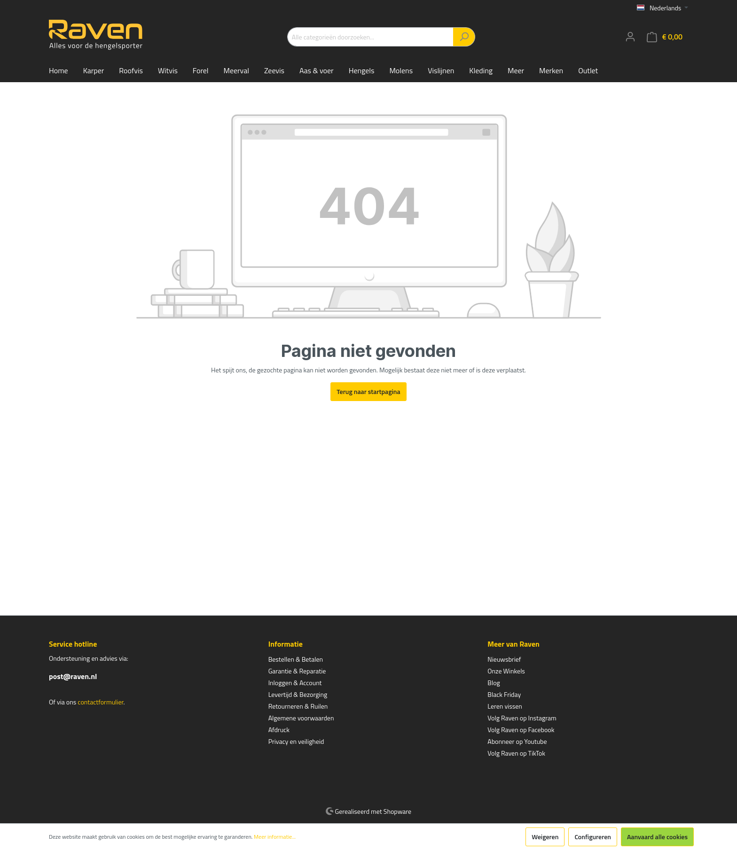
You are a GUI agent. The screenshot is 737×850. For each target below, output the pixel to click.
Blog (493, 683)
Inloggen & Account (295, 683)
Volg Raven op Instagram (521, 718)
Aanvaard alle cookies (657, 837)
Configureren (592, 837)
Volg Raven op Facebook (520, 729)
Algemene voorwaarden (301, 718)
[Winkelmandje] (664, 37)
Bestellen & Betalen (295, 659)
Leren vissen (504, 706)
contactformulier (100, 702)
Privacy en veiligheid (296, 741)
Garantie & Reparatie (297, 671)
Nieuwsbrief (504, 659)
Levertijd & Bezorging (298, 694)
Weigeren (545, 837)
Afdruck (279, 729)
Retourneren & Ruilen (298, 706)
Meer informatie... (275, 837)
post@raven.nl (73, 676)
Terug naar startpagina (368, 391)
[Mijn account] (630, 37)
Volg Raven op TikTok (516, 753)
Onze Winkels (506, 671)
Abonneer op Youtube (517, 741)
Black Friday (504, 694)
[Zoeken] (464, 36)
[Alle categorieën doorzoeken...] (370, 36)
